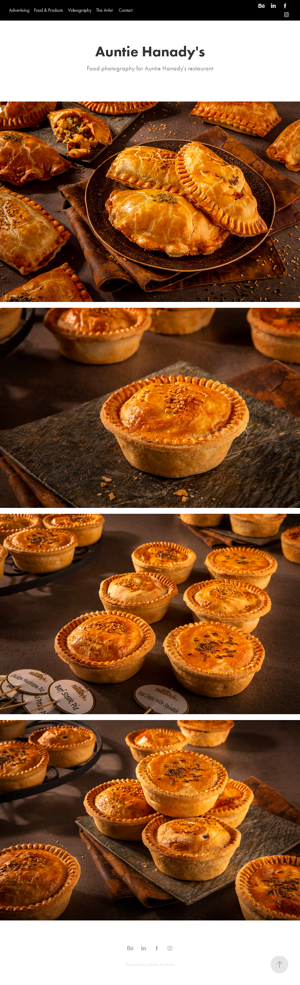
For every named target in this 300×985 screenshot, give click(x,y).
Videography (79, 10)
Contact (125, 10)
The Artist (104, 10)
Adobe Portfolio (160, 964)
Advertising (19, 10)
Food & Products (48, 10)
